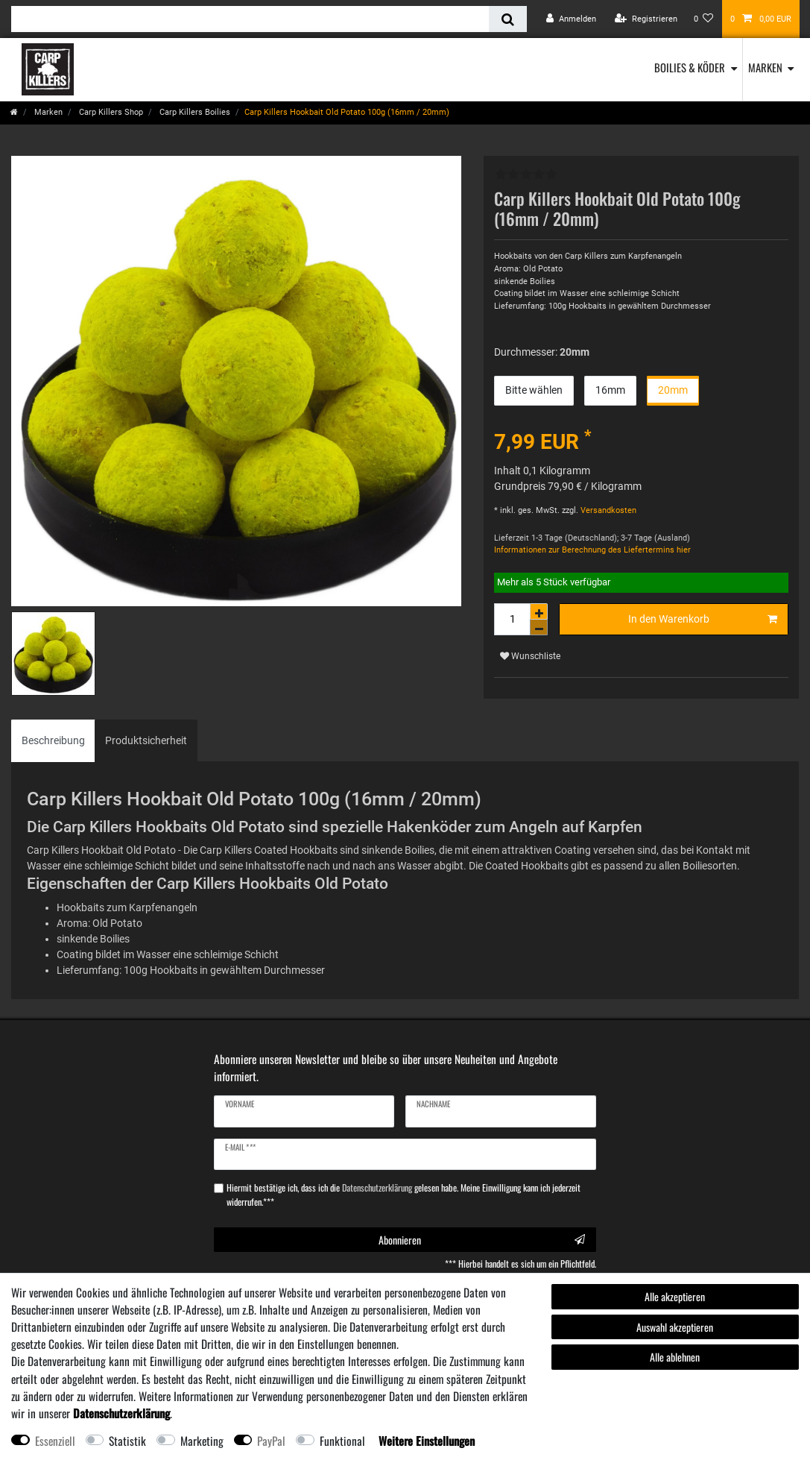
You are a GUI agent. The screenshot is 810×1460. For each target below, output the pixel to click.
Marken (765, 67)
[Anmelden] (571, 19)
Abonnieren (482, 1239)
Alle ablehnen (675, 1357)
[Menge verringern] (539, 627)
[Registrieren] (646, 19)
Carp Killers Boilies (193, 112)
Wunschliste (530, 656)
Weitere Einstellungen (427, 1440)
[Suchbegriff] (250, 19)
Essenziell (55, 1440)
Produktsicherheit (146, 740)
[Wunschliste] (704, 19)
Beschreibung (53, 740)
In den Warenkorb (702, 619)
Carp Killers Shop (110, 112)
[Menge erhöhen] (539, 611)
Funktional (342, 1440)
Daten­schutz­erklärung (121, 1413)
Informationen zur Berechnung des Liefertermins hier (592, 550)
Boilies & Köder (689, 67)
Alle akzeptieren (675, 1296)
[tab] (53, 741)
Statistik (127, 1440)
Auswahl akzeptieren (674, 1327)
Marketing (202, 1440)
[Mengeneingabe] (512, 619)
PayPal (271, 1440)
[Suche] (508, 19)
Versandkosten (607, 510)
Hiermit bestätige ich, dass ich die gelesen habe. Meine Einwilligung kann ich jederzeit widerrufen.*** (403, 1194)
